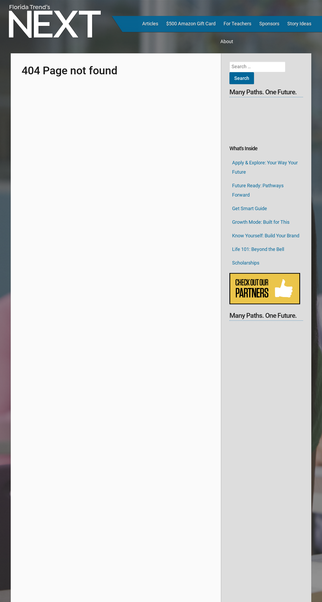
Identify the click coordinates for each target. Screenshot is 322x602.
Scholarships (245, 263)
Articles (150, 23)
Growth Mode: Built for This (260, 222)
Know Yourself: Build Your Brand (265, 235)
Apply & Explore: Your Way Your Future (265, 167)
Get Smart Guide (249, 208)
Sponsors (269, 23)
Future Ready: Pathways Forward (258, 190)
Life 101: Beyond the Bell (258, 249)
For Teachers (237, 23)
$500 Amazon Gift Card (191, 23)
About (226, 41)
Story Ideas (299, 23)
